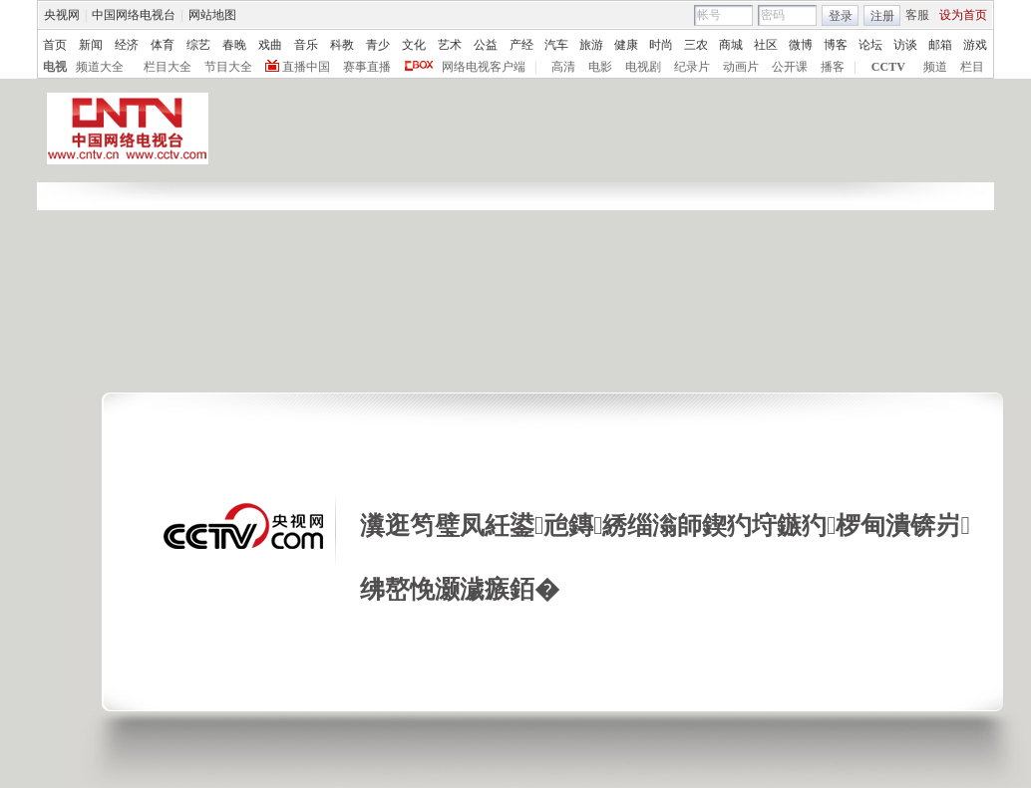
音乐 (306, 45)
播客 (833, 67)
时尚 (661, 45)
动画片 (741, 67)
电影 (600, 67)
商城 (731, 45)
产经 (521, 45)
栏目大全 (167, 67)
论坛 (870, 45)
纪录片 (692, 67)
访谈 (905, 45)
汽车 (556, 45)
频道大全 (100, 67)
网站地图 (212, 15)
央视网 (62, 15)
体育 (162, 45)
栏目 (972, 67)
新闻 (91, 45)
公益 (486, 45)
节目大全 (228, 67)
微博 (801, 45)
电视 (55, 67)
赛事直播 (367, 67)
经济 (127, 45)
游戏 (975, 45)
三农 (696, 45)
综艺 (198, 45)
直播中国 (306, 67)
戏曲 (270, 45)
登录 (841, 16)
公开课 (790, 67)
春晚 (234, 45)
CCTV (888, 67)
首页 (55, 45)
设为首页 (963, 15)
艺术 (450, 45)
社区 (766, 45)
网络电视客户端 (483, 67)
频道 (935, 67)
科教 (342, 45)
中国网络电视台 (133, 15)
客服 (917, 15)
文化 (414, 45)
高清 (563, 67)
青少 (378, 45)
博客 (836, 45)
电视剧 (643, 67)
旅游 (591, 45)
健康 (626, 45)
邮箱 (940, 45)
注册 (882, 16)
